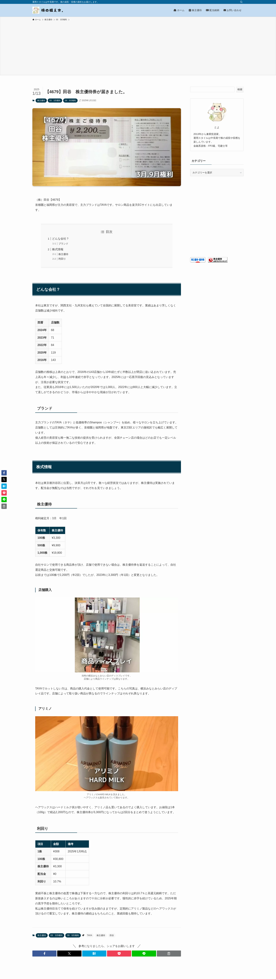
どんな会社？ (60, 238)
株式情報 (57, 249)
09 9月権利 (70, 100)
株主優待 (41, 100)
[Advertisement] (138, 47)
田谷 (112, 935)
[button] (44, 953)
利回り (62, 258)
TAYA (89, 935)
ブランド (63, 243)
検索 (239, 89)
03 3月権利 (54, 100)
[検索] (241, 2)
